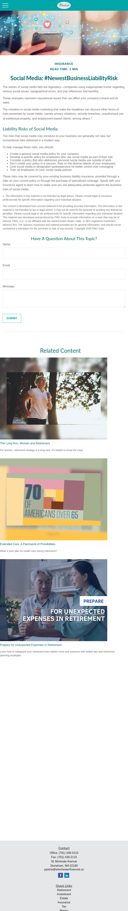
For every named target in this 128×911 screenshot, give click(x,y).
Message (8, 286)
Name (6, 244)
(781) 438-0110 (68, 852)
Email (6, 265)
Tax (64, 906)
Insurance (64, 902)
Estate (64, 898)
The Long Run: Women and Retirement (25, 443)
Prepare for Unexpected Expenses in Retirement (30, 644)
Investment (64, 894)
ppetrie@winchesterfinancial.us (64, 869)
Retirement (64, 890)
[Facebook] (60, 875)
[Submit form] (12, 318)
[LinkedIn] (66, 875)
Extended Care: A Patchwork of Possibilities (27, 544)
